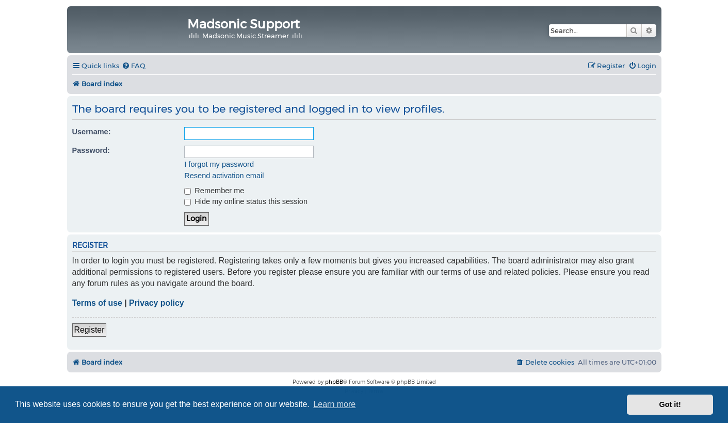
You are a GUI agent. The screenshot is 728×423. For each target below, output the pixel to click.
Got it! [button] (670, 404)
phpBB (334, 382)
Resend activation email (224, 175)
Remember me (214, 190)
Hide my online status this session (246, 201)
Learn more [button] (334, 404)
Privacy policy (156, 303)
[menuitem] (133, 65)
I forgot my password (219, 164)
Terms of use (97, 303)
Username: (91, 132)
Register (89, 329)
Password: (91, 150)
